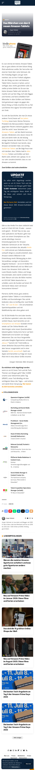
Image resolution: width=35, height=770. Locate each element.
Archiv (7, 19)
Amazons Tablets (8, 132)
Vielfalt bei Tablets (8, 148)
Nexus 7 (5, 343)
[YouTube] (28, 518)
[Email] (31, 511)
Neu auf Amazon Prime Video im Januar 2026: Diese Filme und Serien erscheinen (16, 598)
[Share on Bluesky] (27, 511)
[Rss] (32, 518)
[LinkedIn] (16, 750)
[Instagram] (30, 518)
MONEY (14, 556)
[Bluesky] (23, 750)
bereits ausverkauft (15, 351)
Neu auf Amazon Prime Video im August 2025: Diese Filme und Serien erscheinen (16, 661)
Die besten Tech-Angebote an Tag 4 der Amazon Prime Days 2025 (17, 694)
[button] (28, 764)
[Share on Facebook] (6, 511)
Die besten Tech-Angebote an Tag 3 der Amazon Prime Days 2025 (17, 727)
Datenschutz (15, 767)
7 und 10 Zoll (13, 305)
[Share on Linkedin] (19, 511)
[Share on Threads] (23, 511)
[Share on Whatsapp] (14, 511)
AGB (15, 219)
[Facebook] (25, 518)
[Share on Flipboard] (10, 511)
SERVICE (7, 688)
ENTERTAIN (8, 592)
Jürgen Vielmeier (14, 30)
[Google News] (10, 750)
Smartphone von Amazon (11, 324)
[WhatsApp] (21, 750)
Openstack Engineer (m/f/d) (20, 397)
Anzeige (7, 556)
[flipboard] (18, 750)
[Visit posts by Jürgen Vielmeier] (5, 32)
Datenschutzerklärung (24, 217)
